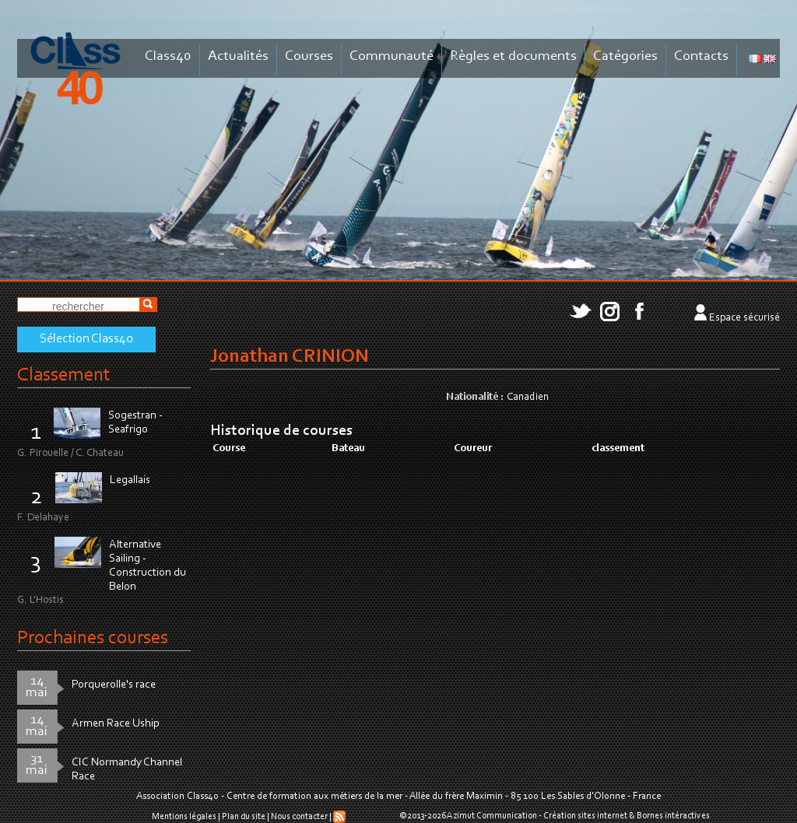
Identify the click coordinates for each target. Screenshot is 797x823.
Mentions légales (184, 816)
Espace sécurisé (744, 318)
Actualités (238, 56)
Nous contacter (299, 816)
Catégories (625, 56)
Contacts (701, 56)
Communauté (391, 56)
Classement (64, 375)
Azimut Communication (492, 816)
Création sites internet (585, 816)
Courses (309, 56)
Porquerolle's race (114, 685)
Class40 (168, 56)
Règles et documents (513, 56)
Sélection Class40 (86, 339)
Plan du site (243, 816)
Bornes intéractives (673, 816)
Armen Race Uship (116, 724)
